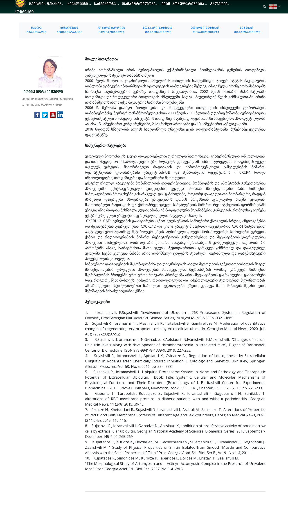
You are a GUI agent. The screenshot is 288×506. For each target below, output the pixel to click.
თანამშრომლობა (139, 4)
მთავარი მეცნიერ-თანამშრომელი (158, 30)
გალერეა (219, 4)
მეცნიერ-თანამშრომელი (247, 30)
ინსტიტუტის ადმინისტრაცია (70, 30)
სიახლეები (78, 4)
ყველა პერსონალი (36, 30)
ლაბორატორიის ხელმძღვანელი (111, 30)
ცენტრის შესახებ (45, 4)
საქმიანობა (105, 4)
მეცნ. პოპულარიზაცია (183, 4)
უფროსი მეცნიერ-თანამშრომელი (206, 30)
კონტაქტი (24, 12)
